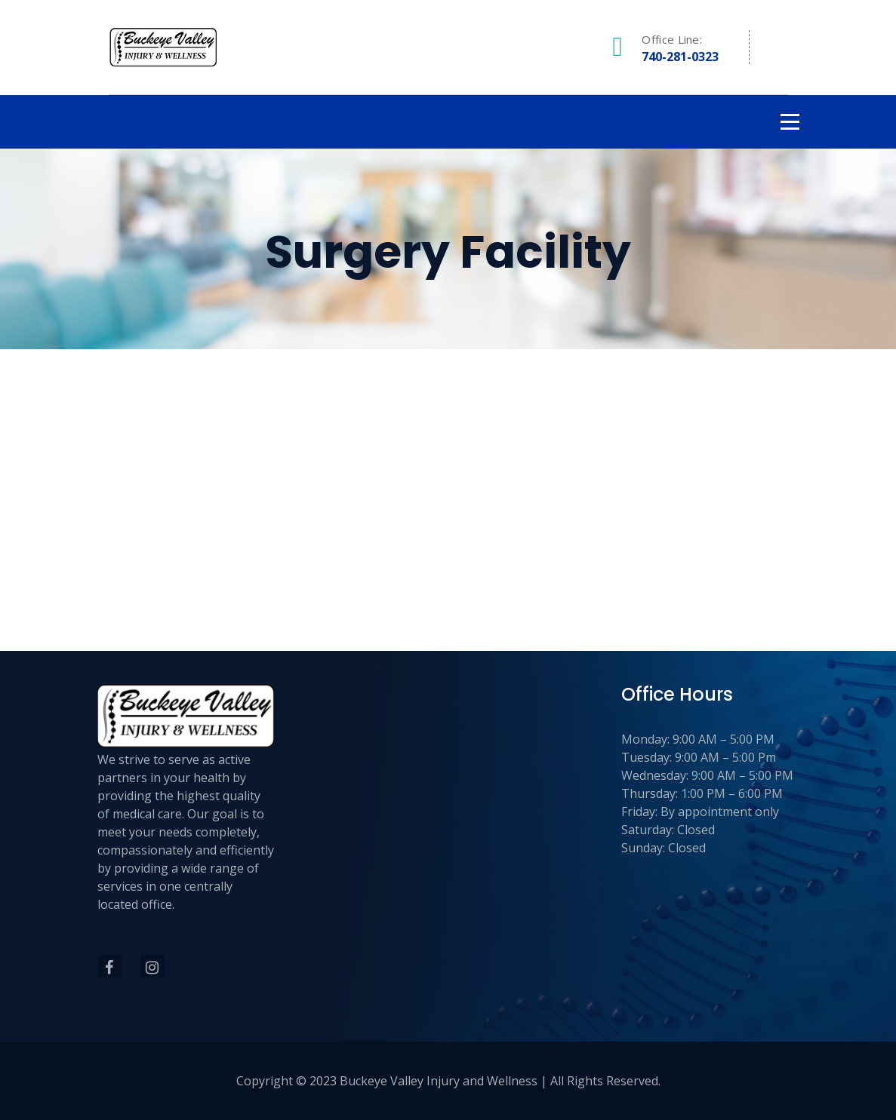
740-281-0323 (680, 56)
